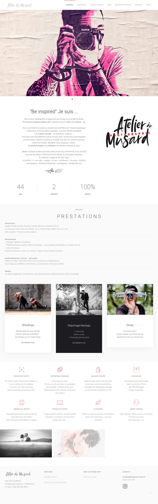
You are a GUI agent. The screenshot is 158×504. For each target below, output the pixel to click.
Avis (109, 5)
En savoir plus (79, 345)
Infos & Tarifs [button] (97, 5)
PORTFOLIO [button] (82, 5)
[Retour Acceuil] (23, 5)
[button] (4, 53)
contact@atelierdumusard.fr (134, 477)
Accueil (69, 5)
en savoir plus (28, 345)
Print (148, 5)
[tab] (72, 99)
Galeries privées (123, 5)
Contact (138, 5)
